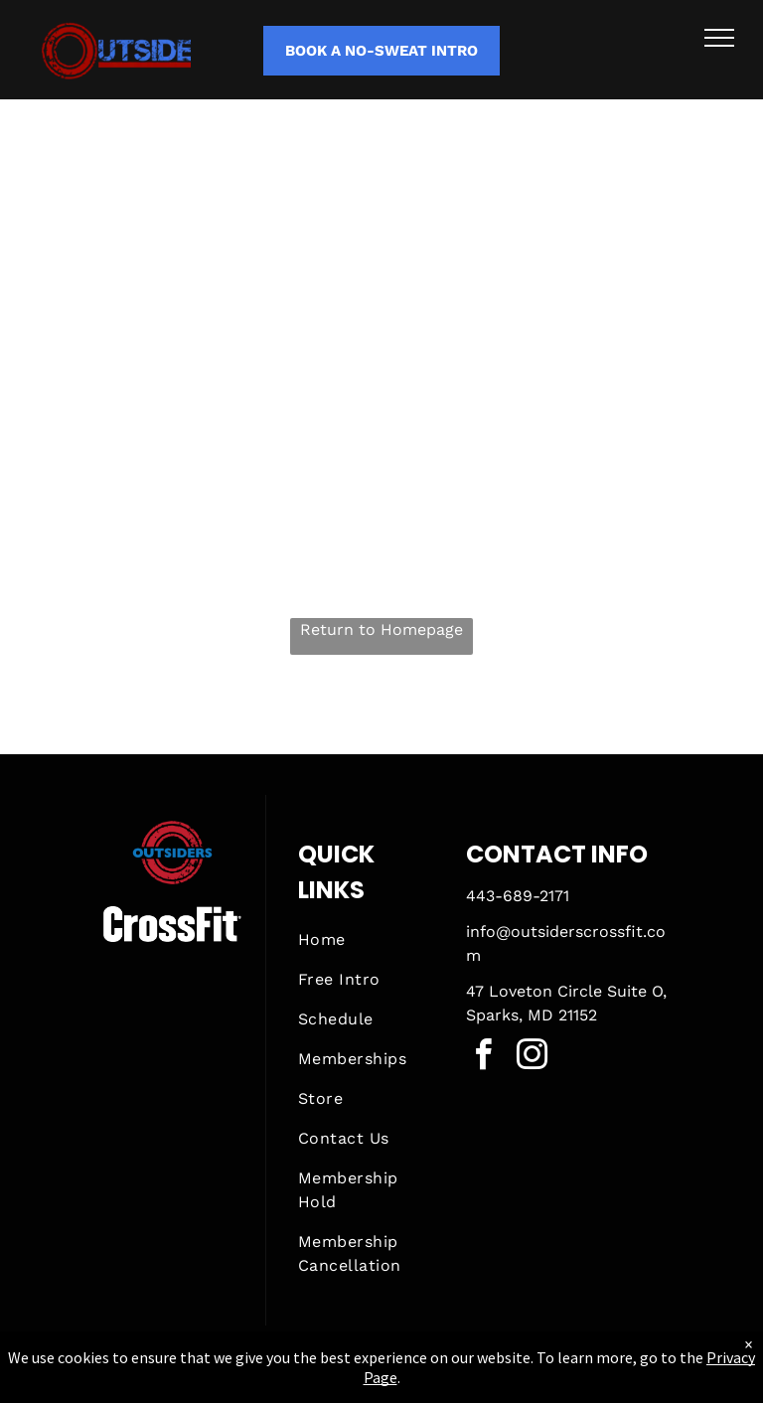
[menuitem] (369, 940)
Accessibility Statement (422, 1384)
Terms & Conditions (545, 1384)
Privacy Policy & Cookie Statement (258, 1384)
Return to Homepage (381, 629)
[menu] (719, 38)
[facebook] (484, 1057)
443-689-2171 (517, 895)
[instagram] (532, 1057)
